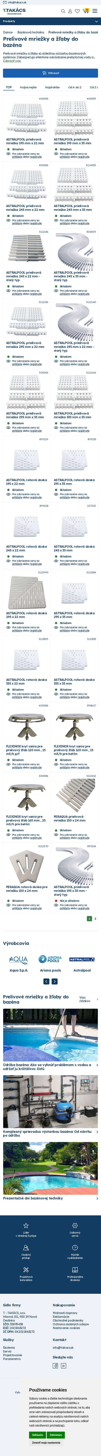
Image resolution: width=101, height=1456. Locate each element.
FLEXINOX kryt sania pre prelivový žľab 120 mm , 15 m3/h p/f (26, 794)
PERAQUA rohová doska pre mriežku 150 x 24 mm (26, 942)
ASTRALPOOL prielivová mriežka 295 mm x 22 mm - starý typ (74, 364)
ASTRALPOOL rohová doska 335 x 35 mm (74, 722)
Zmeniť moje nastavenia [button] (46, 1442)
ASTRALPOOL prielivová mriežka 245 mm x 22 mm (25, 217)
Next (55, 1035)
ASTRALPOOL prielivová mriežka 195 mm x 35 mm (72, 146)
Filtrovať (50, 73)
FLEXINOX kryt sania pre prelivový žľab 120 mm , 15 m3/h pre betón (73, 794)
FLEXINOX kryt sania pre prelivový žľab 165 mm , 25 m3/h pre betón (26, 869)
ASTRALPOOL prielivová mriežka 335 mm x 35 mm (72, 437)
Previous (46, 1035)
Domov (8, 32)
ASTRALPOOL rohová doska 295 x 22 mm (26, 651)
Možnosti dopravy (65, 1366)
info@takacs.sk (14, 2)
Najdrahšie (55, 87)
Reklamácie (61, 1370)
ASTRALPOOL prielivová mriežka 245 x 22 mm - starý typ (23, 289)
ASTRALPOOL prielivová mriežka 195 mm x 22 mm (25, 146)
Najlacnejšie (29, 87)
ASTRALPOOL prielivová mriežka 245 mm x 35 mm (73, 217)
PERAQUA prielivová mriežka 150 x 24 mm (69, 867)
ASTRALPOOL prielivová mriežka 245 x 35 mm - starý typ (71, 289)
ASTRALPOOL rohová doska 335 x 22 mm (26, 722)
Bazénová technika (30, 32)
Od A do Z (78, 87)
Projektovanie (12, 1409)
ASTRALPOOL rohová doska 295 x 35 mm (74, 651)
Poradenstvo (12, 1412)
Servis (7, 1405)
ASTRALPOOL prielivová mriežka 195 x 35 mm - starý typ (71, 944)
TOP (9, 87)
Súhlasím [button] (37, 1434)
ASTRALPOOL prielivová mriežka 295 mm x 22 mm (25, 362)
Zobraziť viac (12, 61)
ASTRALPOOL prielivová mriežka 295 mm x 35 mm (25, 437)
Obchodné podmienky (68, 1374)
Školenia (9, 1401)
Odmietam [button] (56, 1434)
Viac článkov (84, 1053)
